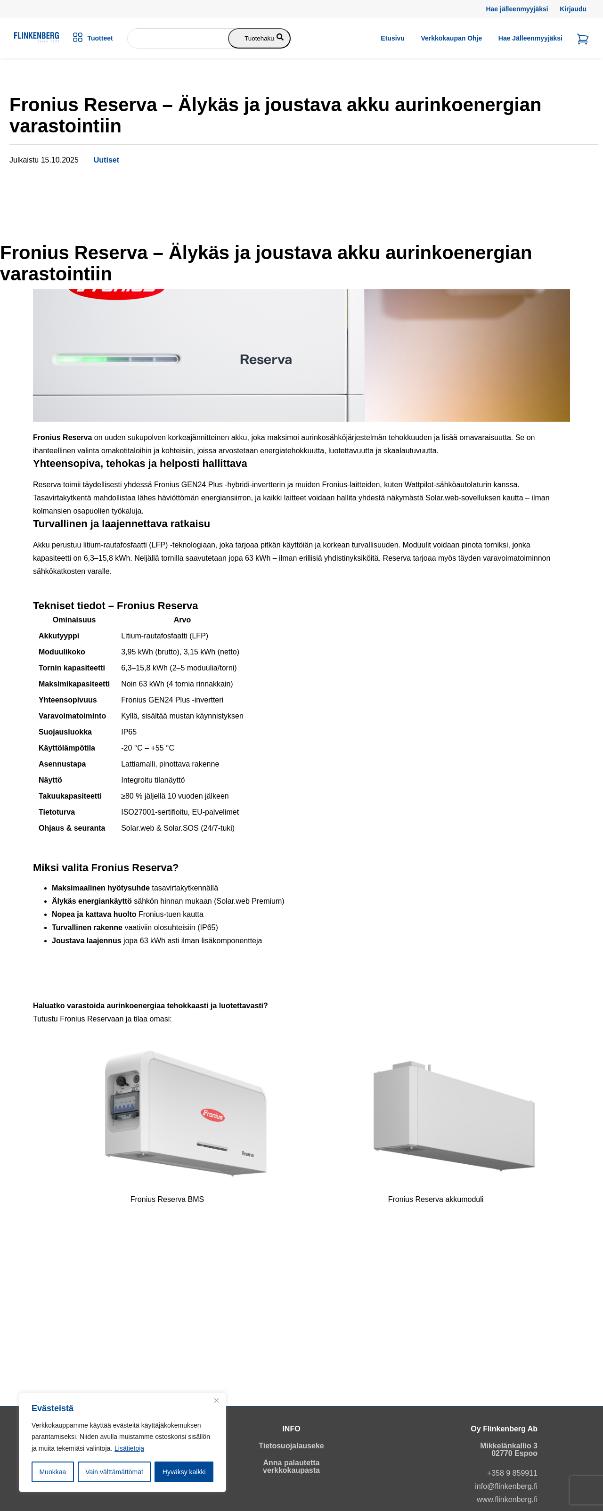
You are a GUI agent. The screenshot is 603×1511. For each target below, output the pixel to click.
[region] (122, 1443)
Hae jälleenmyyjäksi (517, 9)
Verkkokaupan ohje (451, 38)
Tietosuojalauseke (291, 1446)
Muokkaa (52, 1472)
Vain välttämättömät (114, 1472)
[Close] (216, 1400)
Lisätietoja (129, 1448)
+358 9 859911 (512, 1473)
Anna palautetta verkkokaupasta (291, 1466)
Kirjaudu (573, 9)
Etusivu (393, 38)
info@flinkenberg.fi (506, 1486)
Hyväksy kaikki (184, 1472)
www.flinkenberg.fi (507, 1499)
